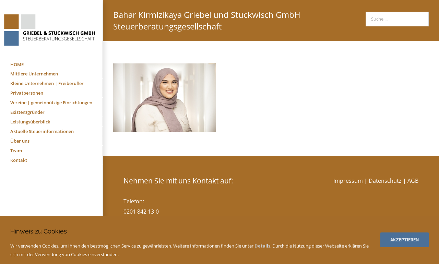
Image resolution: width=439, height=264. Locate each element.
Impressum (348, 180)
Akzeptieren (404, 240)
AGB (412, 180)
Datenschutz (385, 180)
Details (262, 246)
